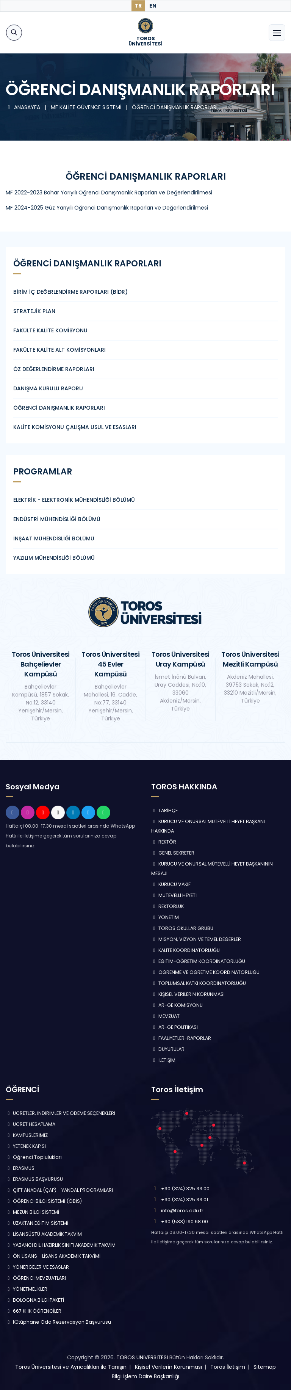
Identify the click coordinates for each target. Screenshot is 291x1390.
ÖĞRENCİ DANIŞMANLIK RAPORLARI (174, 107)
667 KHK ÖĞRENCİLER (33, 1311)
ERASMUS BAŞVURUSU (34, 1179)
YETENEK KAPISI (26, 1146)
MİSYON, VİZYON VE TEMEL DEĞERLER (196, 939)
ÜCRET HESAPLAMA (30, 1124)
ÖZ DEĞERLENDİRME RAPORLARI (53, 369)
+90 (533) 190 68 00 (184, 1221)
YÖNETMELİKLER (26, 1289)
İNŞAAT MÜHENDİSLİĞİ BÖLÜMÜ (53, 538)
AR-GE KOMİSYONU (177, 1005)
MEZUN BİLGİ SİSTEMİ (32, 1212)
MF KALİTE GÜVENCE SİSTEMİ (87, 107)
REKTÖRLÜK (167, 906)
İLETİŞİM (163, 1060)
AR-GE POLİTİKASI (174, 1027)
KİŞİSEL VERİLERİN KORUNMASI (188, 994)
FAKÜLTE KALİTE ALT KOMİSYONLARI (59, 350)
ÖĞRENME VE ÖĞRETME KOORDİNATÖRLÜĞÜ (205, 972)
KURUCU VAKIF (171, 884)
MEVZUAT (165, 1016)
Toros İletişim (227, 1367)
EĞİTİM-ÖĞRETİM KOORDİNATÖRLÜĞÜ (198, 961)
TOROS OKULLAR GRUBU (182, 928)
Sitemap (264, 1367)
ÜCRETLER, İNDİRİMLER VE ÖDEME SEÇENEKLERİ (60, 1113)
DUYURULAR (168, 1049)
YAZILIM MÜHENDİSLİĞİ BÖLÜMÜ (54, 558)
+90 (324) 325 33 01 (184, 1199)
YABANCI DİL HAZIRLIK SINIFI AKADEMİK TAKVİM (61, 1245)
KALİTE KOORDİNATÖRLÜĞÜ (185, 950)
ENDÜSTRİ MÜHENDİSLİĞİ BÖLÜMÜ (56, 519)
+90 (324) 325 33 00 (185, 1188)
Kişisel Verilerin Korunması (168, 1367)
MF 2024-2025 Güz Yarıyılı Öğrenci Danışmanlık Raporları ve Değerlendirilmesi (107, 207)
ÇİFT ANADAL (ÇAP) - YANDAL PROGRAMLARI (59, 1190)
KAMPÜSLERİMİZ (27, 1135)
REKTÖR (163, 842)
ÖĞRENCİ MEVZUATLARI (36, 1278)
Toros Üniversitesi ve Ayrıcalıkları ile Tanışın (71, 1367)
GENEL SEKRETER (172, 853)
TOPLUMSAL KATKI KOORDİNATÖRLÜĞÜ (198, 983)
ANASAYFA (24, 107)
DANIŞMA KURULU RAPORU (48, 388)
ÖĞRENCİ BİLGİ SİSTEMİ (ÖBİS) (44, 1201)
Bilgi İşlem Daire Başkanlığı (145, 1376)
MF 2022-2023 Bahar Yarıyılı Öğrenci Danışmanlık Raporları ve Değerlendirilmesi (109, 192)
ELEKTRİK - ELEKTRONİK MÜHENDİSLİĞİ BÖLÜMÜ (74, 500)
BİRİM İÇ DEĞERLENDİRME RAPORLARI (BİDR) (70, 292)
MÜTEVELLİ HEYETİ (174, 895)
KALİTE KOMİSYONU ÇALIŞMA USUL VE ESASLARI (74, 427)
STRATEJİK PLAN (34, 311)
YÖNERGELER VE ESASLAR (37, 1267)
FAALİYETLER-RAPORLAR (181, 1038)
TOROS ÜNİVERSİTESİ (142, 1357)
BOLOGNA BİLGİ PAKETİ (35, 1300)
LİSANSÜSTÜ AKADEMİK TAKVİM (44, 1234)
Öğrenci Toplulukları (34, 1157)
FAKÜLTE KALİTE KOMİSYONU (50, 330)
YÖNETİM (165, 917)
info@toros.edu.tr (182, 1210)
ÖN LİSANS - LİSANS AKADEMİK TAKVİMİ (53, 1256)
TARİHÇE (164, 810)
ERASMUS (20, 1168)
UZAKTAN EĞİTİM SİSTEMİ (37, 1223)
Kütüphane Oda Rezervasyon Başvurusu (58, 1322)
